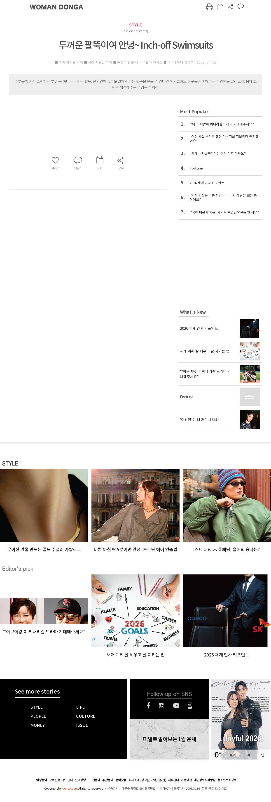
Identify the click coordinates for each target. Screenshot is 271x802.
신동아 (96, 780)
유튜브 (176, 705)
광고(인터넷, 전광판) (153, 780)
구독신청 (54, 780)
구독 (246, 754)
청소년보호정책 (226, 780)
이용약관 (186, 780)
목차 (232, 754)
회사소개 (133, 780)
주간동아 (107, 780)
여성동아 (41, 780)
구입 (260, 754)
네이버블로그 (190, 705)
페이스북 (148, 705)
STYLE (135, 25)
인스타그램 (161, 705)
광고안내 (67, 780)
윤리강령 (80, 780)
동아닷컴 (120, 780)
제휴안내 (173, 780)
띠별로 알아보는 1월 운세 (169, 739)
